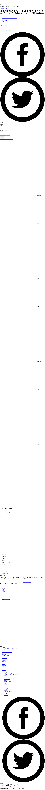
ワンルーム (4, 593)
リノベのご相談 (10, 8)
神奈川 (3, 598)
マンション (4, 590)
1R (2, 586)
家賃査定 (4, 660)
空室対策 (4, 665)
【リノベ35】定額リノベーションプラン (9, 648)
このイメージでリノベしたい (5, 512)
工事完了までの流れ (6, 655)
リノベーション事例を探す (7, 652)
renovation (6, 677)
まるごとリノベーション (6, 647)
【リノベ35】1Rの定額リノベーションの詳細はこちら (11, 583)
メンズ (3, 591)
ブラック (4, 589)
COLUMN (6, 688)
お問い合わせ (4, 658)
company (6, 693)
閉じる (2, 122)
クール (3, 587)
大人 (3, 594)
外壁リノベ (4, 649)
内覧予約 (5, 8)
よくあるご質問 (5, 653)
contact (5, 682)
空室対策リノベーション (6, 666)
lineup (5, 672)
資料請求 (2, 8)
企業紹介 (4, 669)
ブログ (3, 664)
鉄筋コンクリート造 (6, 599)
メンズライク (4, 592)
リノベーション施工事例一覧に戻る (6, 139)
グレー (3, 588)
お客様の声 (4, 654)
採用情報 (4, 670)
